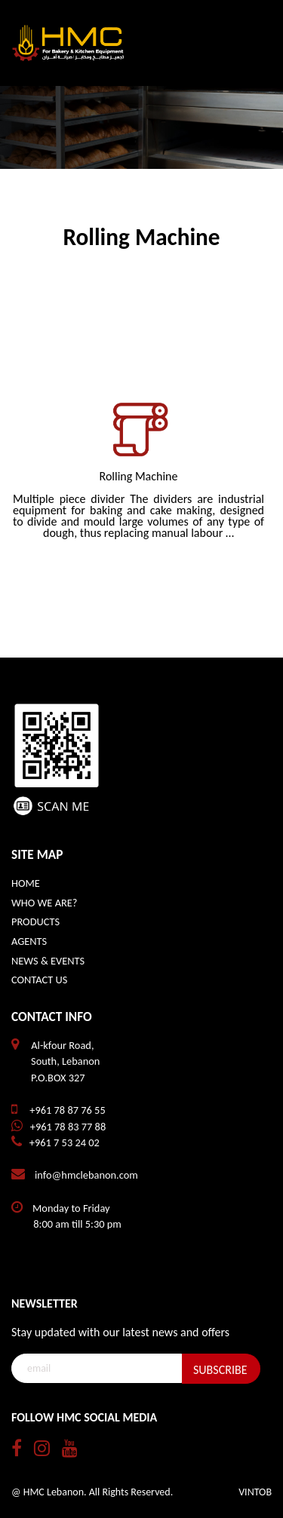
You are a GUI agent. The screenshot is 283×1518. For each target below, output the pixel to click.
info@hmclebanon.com (86, 1175)
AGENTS (29, 941)
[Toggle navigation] (250, 43)
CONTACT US (39, 979)
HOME (25, 883)
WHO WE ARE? (44, 902)
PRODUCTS (35, 921)
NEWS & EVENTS (48, 961)
